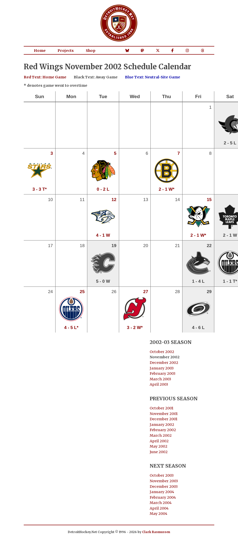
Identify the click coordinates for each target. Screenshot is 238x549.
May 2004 (158, 513)
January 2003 (162, 368)
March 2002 (161, 435)
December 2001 (163, 419)
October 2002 (162, 351)
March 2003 (160, 379)
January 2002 (162, 424)
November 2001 (164, 413)
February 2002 (163, 430)
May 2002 (158, 446)
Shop (90, 50)
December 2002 (164, 362)
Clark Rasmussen (156, 532)
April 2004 (159, 508)
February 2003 (162, 373)
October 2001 (161, 408)
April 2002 (159, 441)
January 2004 (162, 492)
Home (40, 50)
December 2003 (164, 486)
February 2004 (163, 497)
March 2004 (161, 502)
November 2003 (164, 481)
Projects (66, 50)
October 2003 (162, 475)
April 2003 (159, 384)
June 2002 (159, 452)
